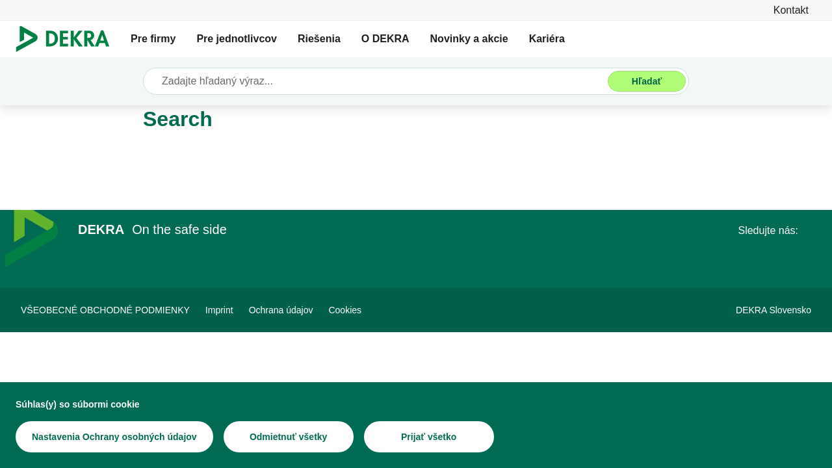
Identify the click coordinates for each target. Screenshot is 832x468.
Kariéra (547, 38)
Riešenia (319, 38)
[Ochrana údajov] (281, 310)
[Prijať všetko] (429, 437)
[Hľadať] (647, 81)
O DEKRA (385, 38)
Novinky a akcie (469, 38)
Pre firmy (153, 38)
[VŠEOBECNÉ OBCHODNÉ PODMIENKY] (105, 310)
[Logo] (68, 39)
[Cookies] (344, 310)
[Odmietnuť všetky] (289, 437)
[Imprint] (219, 310)
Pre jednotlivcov (236, 38)
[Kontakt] (791, 10)
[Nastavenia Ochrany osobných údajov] (114, 437)
